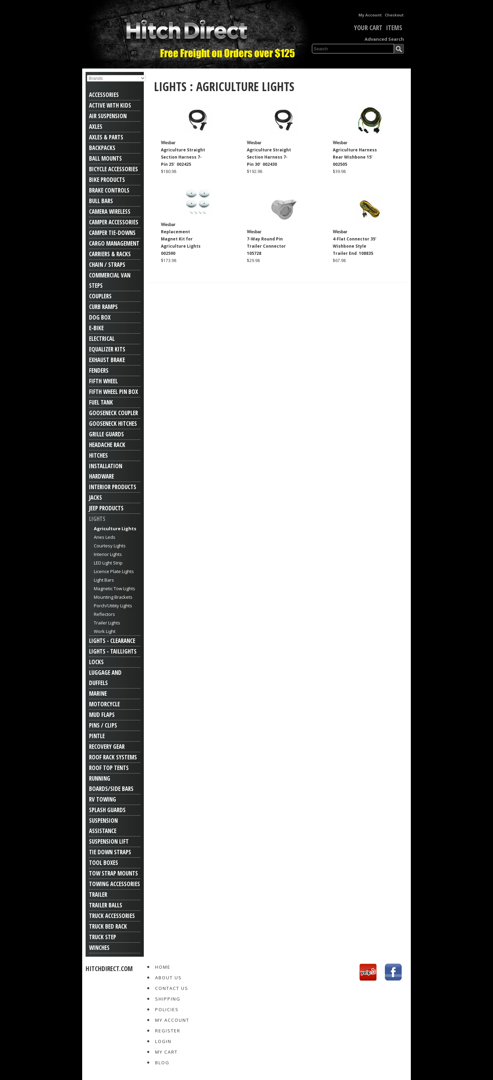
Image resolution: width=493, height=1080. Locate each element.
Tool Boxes (103, 863)
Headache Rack (107, 445)
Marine (98, 693)
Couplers (100, 296)
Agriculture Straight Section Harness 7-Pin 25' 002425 (183, 157)
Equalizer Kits (107, 349)
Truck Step (102, 937)
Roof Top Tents (109, 768)
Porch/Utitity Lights (113, 606)
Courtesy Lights (110, 546)
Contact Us (171, 988)
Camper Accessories (113, 222)
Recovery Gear (107, 746)
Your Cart (363, 27)
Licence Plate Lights (114, 571)
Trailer (98, 894)
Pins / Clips (103, 725)
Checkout (394, 14)
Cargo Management (114, 243)
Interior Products (112, 487)
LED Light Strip (108, 563)
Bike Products (107, 180)
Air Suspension (108, 116)
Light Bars (104, 580)
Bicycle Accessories (113, 169)
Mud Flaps (102, 715)
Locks (96, 662)
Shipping (167, 999)
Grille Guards (106, 434)
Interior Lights (108, 554)
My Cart (166, 1052)
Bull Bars (101, 201)
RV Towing (102, 799)
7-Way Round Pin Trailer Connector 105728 (267, 246)
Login (163, 1041)
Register (167, 1031)
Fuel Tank (101, 402)
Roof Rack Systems (113, 757)
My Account (370, 14)
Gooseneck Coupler (113, 413)
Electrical (102, 339)
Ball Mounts (105, 158)
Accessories (104, 95)
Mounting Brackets (113, 597)
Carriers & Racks (110, 254)
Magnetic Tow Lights (114, 588)
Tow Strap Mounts (113, 873)
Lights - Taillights (113, 651)
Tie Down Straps (110, 852)
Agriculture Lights (115, 528)
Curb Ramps (103, 307)
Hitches (98, 455)
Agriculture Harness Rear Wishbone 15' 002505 (355, 157)
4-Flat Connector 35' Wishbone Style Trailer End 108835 (354, 246)
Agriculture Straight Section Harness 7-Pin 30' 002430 (269, 157)
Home (162, 967)
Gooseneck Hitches (113, 423)
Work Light (104, 631)
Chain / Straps (107, 265)
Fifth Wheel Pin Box (113, 392)
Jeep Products (106, 508)
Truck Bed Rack (108, 926)
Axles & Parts (106, 137)
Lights (97, 519)
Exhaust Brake (107, 360)
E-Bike (96, 328)
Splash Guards (107, 810)
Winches (99, 948)
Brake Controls (109, 190)
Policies (167, 1009)
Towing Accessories (114, 884)
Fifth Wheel (103, 381)
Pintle (97, 736)
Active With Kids (110, 105)
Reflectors (104, 614)
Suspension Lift (109, 841)
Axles (95, 127)
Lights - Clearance (112, 641)
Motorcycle (104, 704)
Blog (162, 1062)
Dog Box (100, 317)
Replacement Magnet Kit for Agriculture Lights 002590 (181, 242)
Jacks (95, 497)
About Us (168, 978)
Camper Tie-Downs (112, 233)
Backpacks (102, 148)
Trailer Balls (105, 905)
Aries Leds (104, 537)
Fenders (99, 370)
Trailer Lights (107, 623)
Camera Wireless (109, 211)
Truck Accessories (112, 916)
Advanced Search (384, 39)
